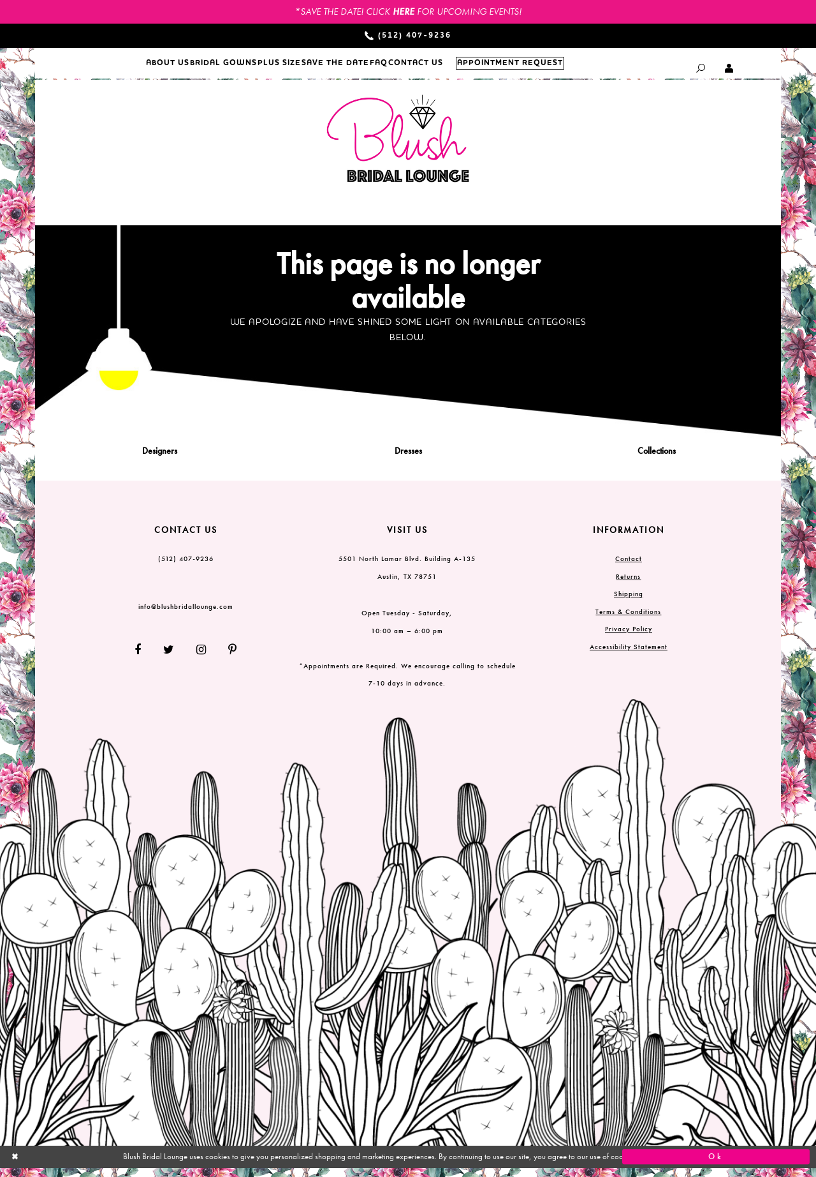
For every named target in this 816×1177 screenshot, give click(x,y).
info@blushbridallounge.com (185, 615)
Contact (628, 567)
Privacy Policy (628, 637)
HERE (403, 11)
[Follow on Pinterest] (228, 657)
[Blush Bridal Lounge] (398, 147)
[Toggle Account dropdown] (729, 68)
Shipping (628, 602)
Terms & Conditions (628, 619)
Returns (628, 584)
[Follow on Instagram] (201, 657)
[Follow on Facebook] (143, 657)
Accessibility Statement (628, 654)
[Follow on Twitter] (169, 657)
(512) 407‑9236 (186, 567)
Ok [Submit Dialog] (716, 1165)
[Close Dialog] (100, 1165)
